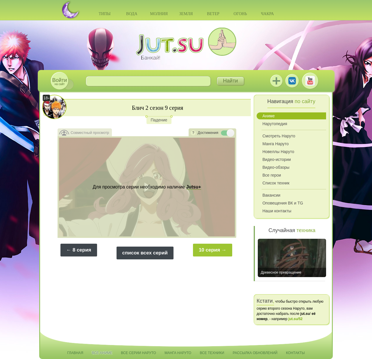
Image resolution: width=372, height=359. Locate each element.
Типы (104, 14)
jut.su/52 (295, 319)
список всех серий (145, 253)
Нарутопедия (274, 123)
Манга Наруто (275, 143)
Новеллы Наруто (278, 151)
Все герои (271, 175)
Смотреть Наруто (278, 136)
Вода (131, 14)
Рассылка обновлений (255, 353)
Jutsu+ (276, 81)
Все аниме (102, 353)
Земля (186, 14)
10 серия (209, 250)
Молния (159, 14)
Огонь (240, 14)
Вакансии (271, 195)
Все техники (212, 353)
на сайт (59, 81)
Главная (75, 353)
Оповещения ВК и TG (282, 203)
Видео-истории (276, 159)
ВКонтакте (292, 80)
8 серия (82, 250)
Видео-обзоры (275, 167)
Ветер (213, 14)
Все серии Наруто (138, 353)
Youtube (310, 81)
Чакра (267, 14)
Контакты (295, 353)
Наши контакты (276, 211)
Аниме (268, 116)
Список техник (275, 183)
